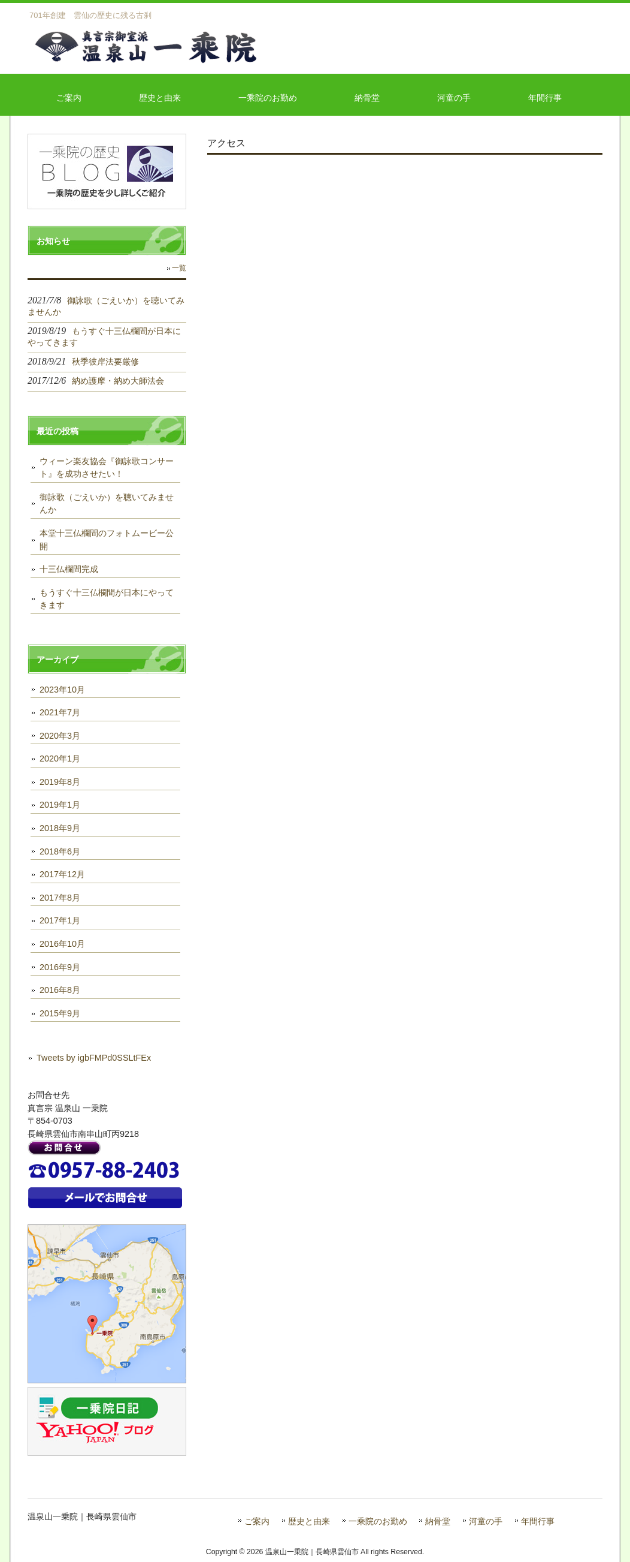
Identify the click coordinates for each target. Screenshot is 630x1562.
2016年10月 (62, 944)
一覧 (179, 268)
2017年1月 (60, 920)
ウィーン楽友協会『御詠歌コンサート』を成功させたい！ (107, 467)
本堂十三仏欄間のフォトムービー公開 (107, 539)
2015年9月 (60, 1013)
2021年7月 (60, 712)
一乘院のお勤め (378, 1521)
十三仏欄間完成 (69, 569)
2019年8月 (60, 782)
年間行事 (538, 1521)
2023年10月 (62, 689)
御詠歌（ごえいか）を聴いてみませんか (107, 503)
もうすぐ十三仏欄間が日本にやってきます (107, 599)
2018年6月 (60, 851)
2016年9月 (60, 967)
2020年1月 (60, 758)
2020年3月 (60, 736)
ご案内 (256, 1521)
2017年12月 (62, 874)
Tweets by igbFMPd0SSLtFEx (94, 1058)
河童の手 (485, 1521)
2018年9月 (60, 828)
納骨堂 (437, 1521)
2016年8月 (60, 990)
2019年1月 (60, 804)
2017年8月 (60, 897)
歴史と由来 (309, 1521)
